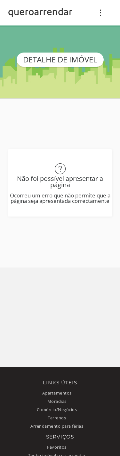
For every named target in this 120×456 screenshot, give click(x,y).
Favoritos (57, 447)
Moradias (57, 401)
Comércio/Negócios (57, 409)
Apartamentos (57, 393)
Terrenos (57, 418)
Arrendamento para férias (56, 426)
